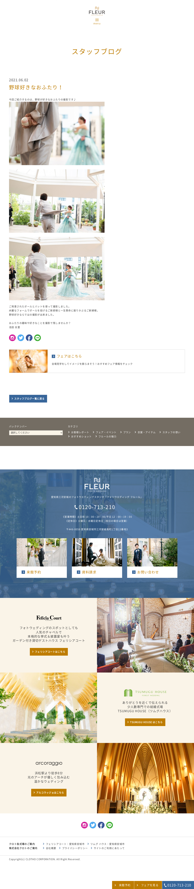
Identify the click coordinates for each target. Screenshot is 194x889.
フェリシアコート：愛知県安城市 (65, 844)
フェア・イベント (106, 432)
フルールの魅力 (108, 436)
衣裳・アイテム (147, 432)
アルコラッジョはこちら (50, 792)
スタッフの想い (172, 432)
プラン (127, 432)
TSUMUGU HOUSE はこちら (146, 722)
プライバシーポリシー (75, 848)
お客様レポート (80, 432)
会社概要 (51, 848)
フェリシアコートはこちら (50, 652)
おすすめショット (81, 436)
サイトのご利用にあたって (109, 848)
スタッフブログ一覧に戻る (29, 398)
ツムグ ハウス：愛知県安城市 (107, 844)
